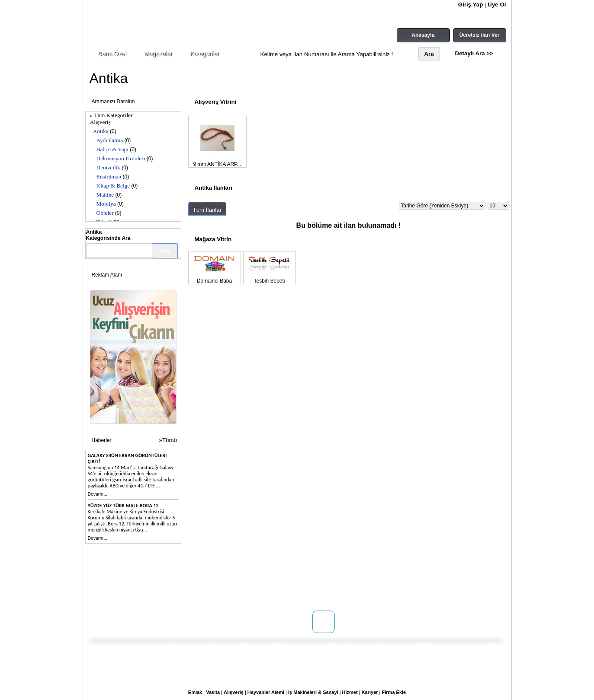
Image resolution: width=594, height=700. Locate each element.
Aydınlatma (109, 140)
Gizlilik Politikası (261, 593)
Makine (105, 194)
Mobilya (106, 203)
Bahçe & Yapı (112, 149)
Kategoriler (204, 53)
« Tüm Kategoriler (111, 115)
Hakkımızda (117, 576)
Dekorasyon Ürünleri (120, 158)
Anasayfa (422, 35)
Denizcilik (108, 167)
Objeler (105, 213)
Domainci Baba (214, 281)
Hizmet (350, 692)
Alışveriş (100, 122)
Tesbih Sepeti (269, 281)
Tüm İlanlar (207, 210)
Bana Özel (112, 53)
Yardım (250, 602)
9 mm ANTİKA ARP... (217, 164)
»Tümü (168, 440)
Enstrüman (109, 176)
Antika (101, 131)
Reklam (174, 593)
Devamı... (98, 494)
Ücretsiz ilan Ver (479, 35)
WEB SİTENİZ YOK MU (130, 593)
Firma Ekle (394, 692)
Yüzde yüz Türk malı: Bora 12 (123, 506)
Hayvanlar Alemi (265, 692)
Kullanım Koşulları (264, 576)
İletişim (112, 585)
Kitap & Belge (113, 185)
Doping (174, 576)
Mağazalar (158, 53)
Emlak (195, 692)
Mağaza (175, 585)
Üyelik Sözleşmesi (263, 585)
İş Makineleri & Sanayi (313, 692)
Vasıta (213, 692)
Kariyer (370, 692)
